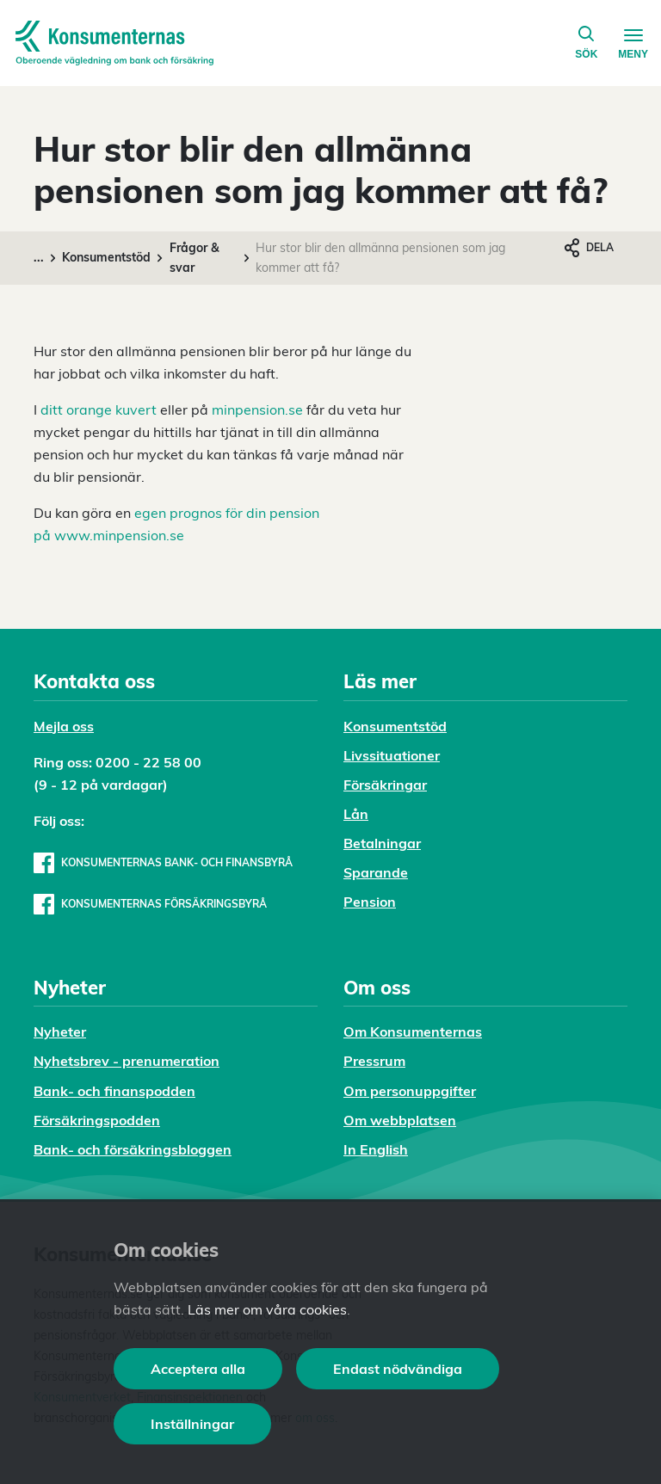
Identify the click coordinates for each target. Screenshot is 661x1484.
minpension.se (257, 409)
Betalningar (382, 843)
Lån (355, 813)
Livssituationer (391, 755)
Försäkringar (385, 784)
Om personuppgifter (409, 1090)
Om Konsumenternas (412, 1031)
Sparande (375, 872)
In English (375, 1149)
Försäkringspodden (97, 1120)
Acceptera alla (198, 1368)
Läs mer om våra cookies (267, 1309)
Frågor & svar (194, 257)
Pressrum (374, 1060)
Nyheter (60, 1031)
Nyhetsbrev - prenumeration (126, 1060)
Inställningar (192, 1423)
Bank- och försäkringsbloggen (133, 1149)
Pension (369, 901)
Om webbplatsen (399, 1120)
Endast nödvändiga (397, 1368)
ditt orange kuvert (98, 409)
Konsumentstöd (106, 257)
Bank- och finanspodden (114, 1090)
